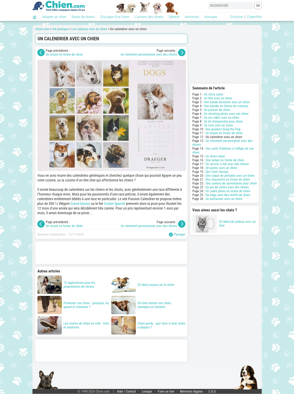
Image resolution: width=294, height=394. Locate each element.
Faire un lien (166, 391)
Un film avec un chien (218, 98)
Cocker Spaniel (114, 203)
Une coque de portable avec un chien (230, 176)
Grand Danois (80, 203)
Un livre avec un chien (218, 125)
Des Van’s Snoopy (217, 172)
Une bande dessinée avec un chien (227, 102)
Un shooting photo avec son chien (226, 114)
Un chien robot (215, 156)
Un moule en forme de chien (64, 54)
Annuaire (210, 17)
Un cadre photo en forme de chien (228, 191)
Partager (177, 235)
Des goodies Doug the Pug (223, 129)
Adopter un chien (54, 17)
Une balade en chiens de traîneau (226, 106)
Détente (174, 17)
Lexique (147, 391)
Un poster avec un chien (221, 168)
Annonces (192, 17)
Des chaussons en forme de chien (228, 179)
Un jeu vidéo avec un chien (221, 118)
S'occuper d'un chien (114, 17)
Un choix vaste (213, 94)
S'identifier (254, 17)
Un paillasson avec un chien (224, 199)
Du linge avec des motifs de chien (228, 195)
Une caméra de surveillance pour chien (231, 183)
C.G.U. (212, 391)
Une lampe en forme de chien (225, 160)
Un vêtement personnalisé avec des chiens (149, 54)
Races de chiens (83, 17)
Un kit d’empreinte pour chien (223, 121)
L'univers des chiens (149, 17)
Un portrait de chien (217, 110)
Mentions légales (191, 391)
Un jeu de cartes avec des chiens (227, 187)
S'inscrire (236, 17)
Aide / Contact (126, 391)
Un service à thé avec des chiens (227, 164)
